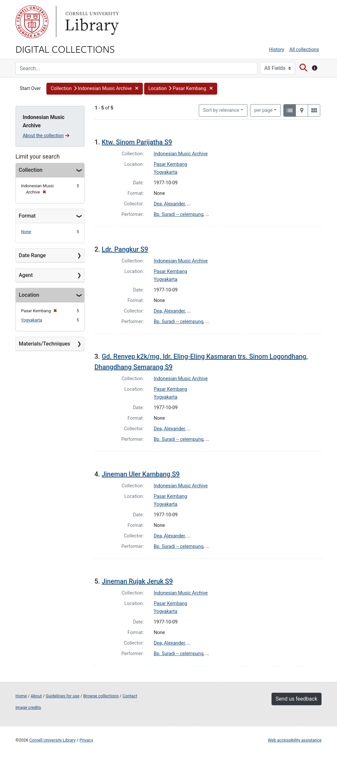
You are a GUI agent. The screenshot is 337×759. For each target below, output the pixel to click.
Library (91, 21)
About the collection (46, 135)
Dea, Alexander (169, 204)
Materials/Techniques (44, 344)
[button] (94, 89)
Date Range (32, 255)
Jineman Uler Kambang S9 (141, 474)
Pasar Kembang (170, 164)
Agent (26, 275)
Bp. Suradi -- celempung (178, 214)
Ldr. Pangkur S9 (125, 249)
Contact (129, 695)
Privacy (86, 740)
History (276, 49)
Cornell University (31, 21)
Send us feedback (296, 699)
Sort (221, 110)
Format (27, 216)
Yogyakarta (31, 320)
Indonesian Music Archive (181, 154)
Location (29, 295)
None (26, 231)
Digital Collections (65, 49)
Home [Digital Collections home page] (21, 695)
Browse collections (101, 695)
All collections (304, 49)
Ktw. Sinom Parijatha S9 (137, 142)
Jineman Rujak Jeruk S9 (137, 581)
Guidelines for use (62, 695)
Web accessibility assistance (295, 740)
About (36, 695)
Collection (30, 170)
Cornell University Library (52, 740)
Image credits (28, 707)
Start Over (30, 88)
